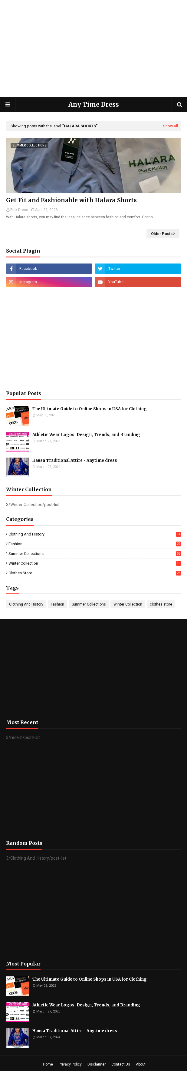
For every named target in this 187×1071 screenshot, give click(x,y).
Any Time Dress (93, 104)
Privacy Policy (70, 1064)
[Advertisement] (93, 48)
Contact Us (120, 1064)
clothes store (94, 573)
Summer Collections (94, 553)
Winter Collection (94, 563)
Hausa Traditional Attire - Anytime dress (74, 460)
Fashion (94, 544)
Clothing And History (94, 534)
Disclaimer (96, 1064)
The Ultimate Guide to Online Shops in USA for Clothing (89, 408)
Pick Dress (19, 210)
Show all (170, 126)
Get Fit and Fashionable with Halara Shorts (71, 200)
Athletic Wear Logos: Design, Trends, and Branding (86, 434)
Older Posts (161, 233)
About (141, 1064)
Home (48, 1064)
